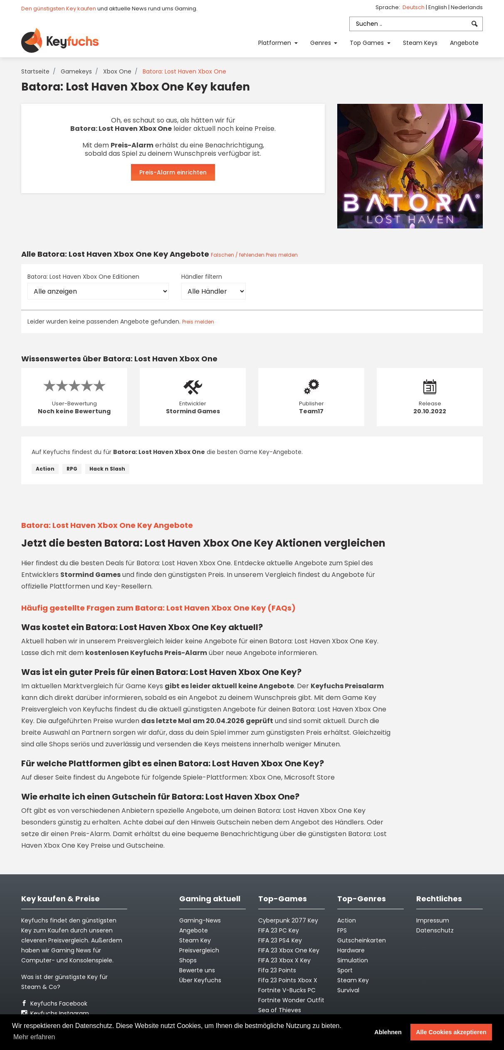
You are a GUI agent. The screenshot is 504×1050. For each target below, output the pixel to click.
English (438, 7)
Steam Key (353, 980)
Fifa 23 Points (277, 970)
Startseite (35, 71)
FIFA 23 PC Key (278, 930)
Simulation (352, 960)
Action (45, 468)
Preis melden (198, 321)
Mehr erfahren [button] (34, 1036)
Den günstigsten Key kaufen (58, 8)
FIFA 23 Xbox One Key (288, 950)
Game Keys (144, 686)
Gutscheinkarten (361, 940)
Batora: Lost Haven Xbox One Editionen (83, 276)
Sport (345, 970)
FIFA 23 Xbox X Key (284, 960)
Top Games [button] (367, 43)
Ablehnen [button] (388, 1032)
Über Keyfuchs (200, 980)
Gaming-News (200, 920)
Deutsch (414, 7)
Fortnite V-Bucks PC (287, 990)
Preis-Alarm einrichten (173, 172)
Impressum (432, 920)
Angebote (464, 43)
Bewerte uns (197, 970)
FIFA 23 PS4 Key (280, 940)
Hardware (351, 950)
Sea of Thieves (279, 1010)
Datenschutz (435, 930)
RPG (72, 468)
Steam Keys (420, 43)
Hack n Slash (107, 468)
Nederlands (467, 7)
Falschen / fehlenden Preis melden (254, 254)
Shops (188, 960)
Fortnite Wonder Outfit (291, 1000)
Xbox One (117, 71)
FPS (342, 930)
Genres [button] (321, 43)
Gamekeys (76, 71)
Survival (348, 990)
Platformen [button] (275, 43)
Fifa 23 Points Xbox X (287, 980)
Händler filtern (201, 276)
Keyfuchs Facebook (54, 1003)
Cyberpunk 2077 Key (288, 920)
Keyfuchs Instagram (55, 1013)
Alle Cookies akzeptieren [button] (451, 1032)
